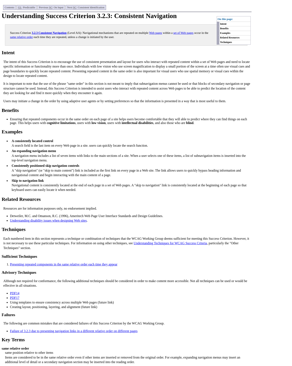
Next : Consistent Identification (85, 7)
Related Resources (229, 37)
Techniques (226, 42)
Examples (225, 33)
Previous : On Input (51, 7)
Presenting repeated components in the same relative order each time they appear (63, 264)
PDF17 (14, 298)
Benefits (224, 28)
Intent (223, 23)
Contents (9, 7)
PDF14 (14, 293)
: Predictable (26, 7)
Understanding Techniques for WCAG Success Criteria (170, 243)
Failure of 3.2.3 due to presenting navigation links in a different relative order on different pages (74, 331)
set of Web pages (183, 32)
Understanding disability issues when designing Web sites (48, 220)
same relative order (21, 37)
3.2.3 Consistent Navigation (49, 32)
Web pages (155, 32)
